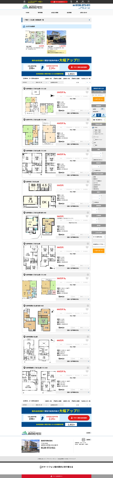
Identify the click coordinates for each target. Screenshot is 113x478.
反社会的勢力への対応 (63, 459)
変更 (102, 108)
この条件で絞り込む (98, 99)
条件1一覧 (48, 78)
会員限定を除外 (53, 82)
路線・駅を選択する (97, 119)
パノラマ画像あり (97, 181)
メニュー (88, 1)
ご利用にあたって (42, 459)
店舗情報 (88, 439)
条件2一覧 (66, 78)
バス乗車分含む (96, 170)
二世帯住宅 (95, 202)
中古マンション (98, 139)
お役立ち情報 (54, 12)
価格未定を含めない (97, 159)
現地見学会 (95, 189)
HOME (24, 1)
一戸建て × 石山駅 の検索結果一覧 (34, 20)
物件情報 (40, 12)
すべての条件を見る (97, 236)
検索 (71, 1)
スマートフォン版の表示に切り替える (57, 466)
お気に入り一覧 (85, 78)
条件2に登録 (75, 78)
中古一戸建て (97, 132)
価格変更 (95, 187)
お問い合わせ (83, 1)
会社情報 (69, 12)
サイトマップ (72, 459)
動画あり (95, 179)
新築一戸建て (97, 130)
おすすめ (95, 183)
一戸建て (95, 127)
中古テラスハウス (98, 134)
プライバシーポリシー (52, 459)
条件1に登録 (57, 78)
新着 (94, 177)
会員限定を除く (96, 185)
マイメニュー (77, 1)
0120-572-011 (48, 447)
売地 (95, 145)
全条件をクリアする (98, 244)
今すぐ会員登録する (59, 2)
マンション (95, 137)
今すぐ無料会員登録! (79, 67)
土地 (94, 142)
